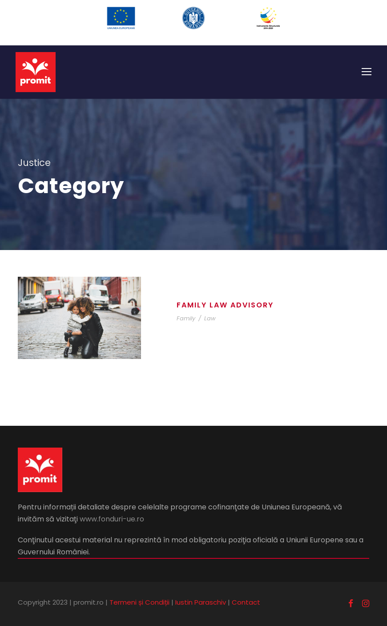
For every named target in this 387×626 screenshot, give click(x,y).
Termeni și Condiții (139, 602)
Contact (246, 602)
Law (210, 318)
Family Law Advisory (225, 305)
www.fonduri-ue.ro (112, 519)
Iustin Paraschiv (200, 602)
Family (186, 318)
